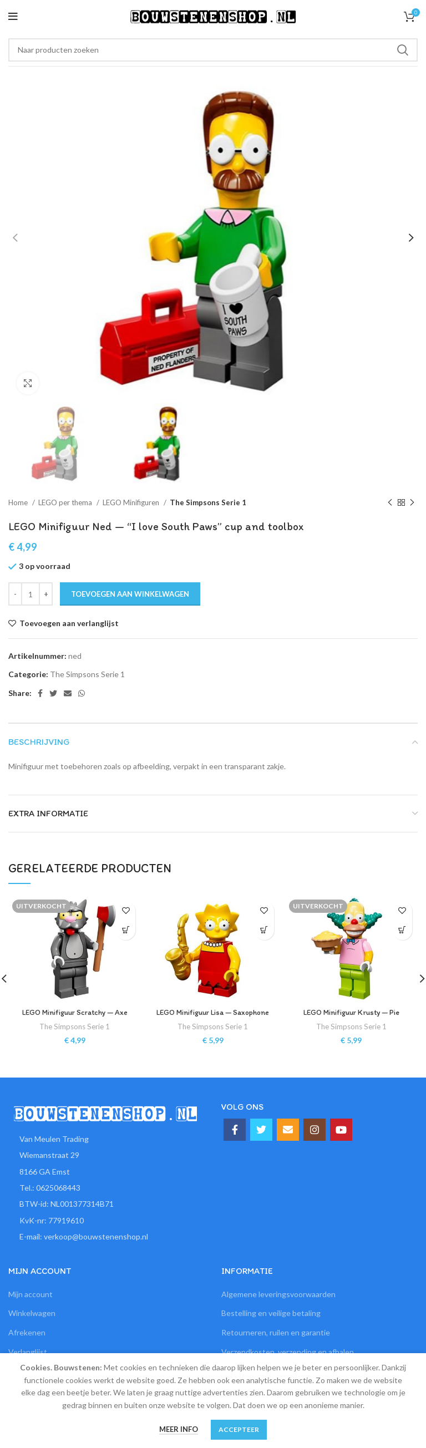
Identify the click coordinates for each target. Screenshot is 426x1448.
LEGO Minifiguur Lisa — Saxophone (213, 1012)
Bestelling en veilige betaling (271, 1313)
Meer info (178, 1429)
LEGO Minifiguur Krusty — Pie (351, 1012)
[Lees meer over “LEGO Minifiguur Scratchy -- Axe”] (125, 930)
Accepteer (239, 1429)
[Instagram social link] (314, 1130)
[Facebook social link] (40, 693)
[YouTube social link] (341, 1130)
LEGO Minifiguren (132, 502)
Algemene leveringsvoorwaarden (278, 1294)
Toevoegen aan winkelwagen (130, 594)
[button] (264, 930)
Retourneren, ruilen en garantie (275, 1332)
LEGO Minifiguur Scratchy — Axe (75, 1012)
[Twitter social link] (53, 693)
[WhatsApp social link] (81, 693)
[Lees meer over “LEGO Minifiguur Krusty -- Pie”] (402, 930)
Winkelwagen (31, 1313)
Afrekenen (26, 1332)
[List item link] (106, 1188)
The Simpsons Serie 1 (208, 502)
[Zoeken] (213, 50)
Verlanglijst (27, 1351)
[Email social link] (67, 693)
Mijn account (30, 1294)
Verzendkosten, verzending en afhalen (287, 1351)
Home (18, 502)
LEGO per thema (66, 502)
